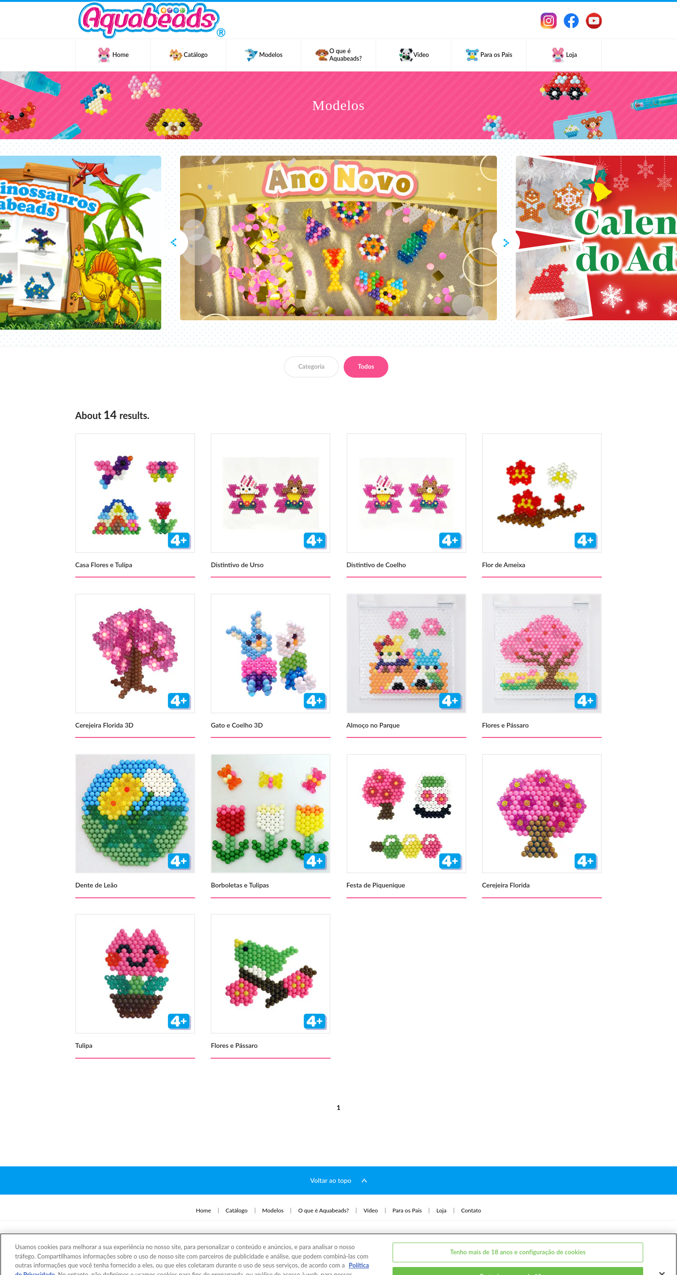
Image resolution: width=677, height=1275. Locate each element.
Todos (366, 366)
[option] (338, 238)
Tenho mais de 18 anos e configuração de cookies (517, 1220)
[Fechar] (662, 1243)
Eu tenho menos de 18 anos (518, 1244)
